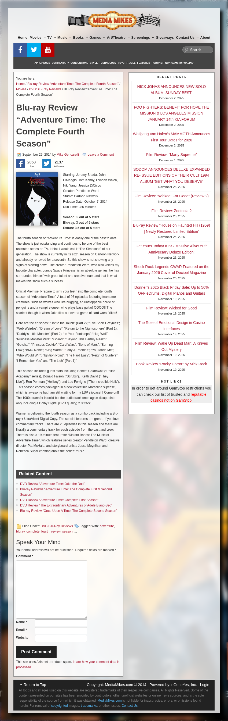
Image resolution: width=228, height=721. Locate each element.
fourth (45, 531)
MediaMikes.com (119, 685)
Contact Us (187, 37)
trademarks (89, 706)
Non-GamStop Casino (179, 63)
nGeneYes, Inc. (184, 685)
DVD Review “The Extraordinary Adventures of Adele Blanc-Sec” (66, 505)
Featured (143, 63)
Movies (38, 37)
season (67, 531)
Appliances (42, 63)
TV (51, 37)
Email (21, 630)
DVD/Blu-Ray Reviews (45, 89)
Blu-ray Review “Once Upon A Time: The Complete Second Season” (68, 511)
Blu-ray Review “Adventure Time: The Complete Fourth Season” (73, 84)
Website (22, 638)
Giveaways (165, 37)
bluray (20, 531)
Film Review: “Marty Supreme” (171, 154)
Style (94, 63)
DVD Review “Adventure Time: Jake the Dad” (52, 484)
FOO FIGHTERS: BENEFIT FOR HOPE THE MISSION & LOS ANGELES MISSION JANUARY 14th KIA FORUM (171, 113)
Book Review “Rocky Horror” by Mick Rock (171, 364)
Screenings (142, 37)
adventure (107, 526)
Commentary (60, 63)
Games (97, 37)
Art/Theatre (118, 37)
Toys (121, 63)
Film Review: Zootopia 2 (171, 211)
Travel (130, 63)
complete (32, 531)
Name (21, 622)
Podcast (158, 63)
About (205, 37)
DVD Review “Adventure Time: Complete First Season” (59, 500)
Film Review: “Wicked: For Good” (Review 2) (171, 196)
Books (80, 37)
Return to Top (35, 685)
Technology (107, 63)
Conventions (79, 63)
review (55, 531)
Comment (24, 556)
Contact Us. (130, 706)
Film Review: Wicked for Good (171, 308)
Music (64, 37)
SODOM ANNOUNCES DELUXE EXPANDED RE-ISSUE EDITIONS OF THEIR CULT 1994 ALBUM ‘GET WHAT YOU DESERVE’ (171, 175)
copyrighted (59, 706)
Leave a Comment (101, 154)
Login (204, 685)
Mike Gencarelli (68, 154)
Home (22, 37)
